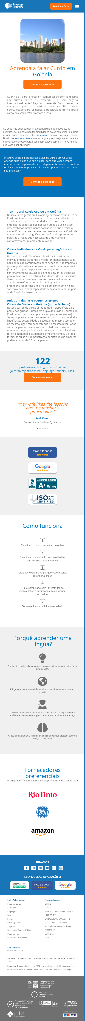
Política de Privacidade (17, 937)
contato (44, 135)
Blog (9, 915)
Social (10, 919)
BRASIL (48, 904)
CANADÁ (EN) (51, 919)
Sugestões (12, 926)
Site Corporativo (14, 922)
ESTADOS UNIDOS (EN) (55, 911)
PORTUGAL (50, 907)
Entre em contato (15, 904)
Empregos (11, 911)
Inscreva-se (11, 157)
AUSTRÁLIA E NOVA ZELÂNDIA (58, 926)
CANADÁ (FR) (64, 919)
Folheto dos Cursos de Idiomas (20, 930)
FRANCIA (49, 937)
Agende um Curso (61, 6)
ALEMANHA (50, 930)
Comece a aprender (42, 84)
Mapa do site (13, 934)
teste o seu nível (21, 138)
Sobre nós (11, 907)
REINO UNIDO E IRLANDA (56, 922)
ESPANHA (49, 934)
